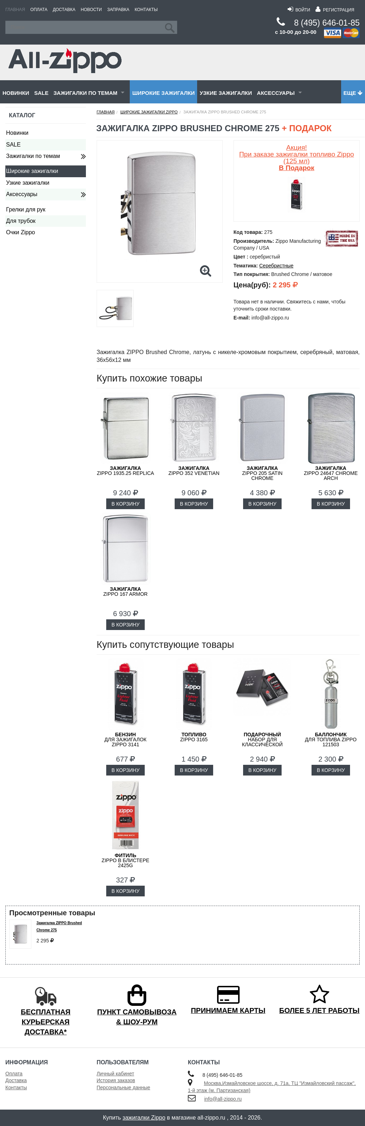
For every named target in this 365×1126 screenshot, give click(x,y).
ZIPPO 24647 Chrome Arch (331, 473)
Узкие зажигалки (226, 93)
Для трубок (21, 221)
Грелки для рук (25, 209)
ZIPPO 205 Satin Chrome (262, 473)
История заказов (116, 1080)
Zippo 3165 (193, 737)
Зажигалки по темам (85, 93)
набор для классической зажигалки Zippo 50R (262, 742)
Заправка (118, 9)
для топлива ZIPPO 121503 (331, 739)
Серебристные (276, 265)
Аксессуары (276, 93)
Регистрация (334, 9)
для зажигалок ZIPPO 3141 (125, 739)
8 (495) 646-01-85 (327, 22)
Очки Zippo (20, 232)
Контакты (146, 9)
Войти (299, 9)
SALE (41, 93)
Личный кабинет (115, 1073)
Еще (353, 93)
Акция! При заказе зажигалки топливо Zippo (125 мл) (296, 158)
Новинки (15, 93)
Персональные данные (123, 1087)
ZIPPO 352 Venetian (193, 470)
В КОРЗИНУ (126, 504)
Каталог (22, 115)
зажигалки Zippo (144, 1118)
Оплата (38, 9)
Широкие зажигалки (163, 93)
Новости (91, 9)
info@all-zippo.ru (223, 1099)
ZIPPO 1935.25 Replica (125, 470)
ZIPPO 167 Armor (125, 591)
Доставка (64, 9)
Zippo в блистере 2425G (125, 860)
